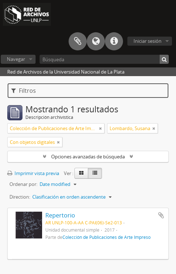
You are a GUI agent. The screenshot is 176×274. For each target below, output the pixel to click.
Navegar (16, 59)
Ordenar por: (23, 184)
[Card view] (81, 173)
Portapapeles (78, 41)
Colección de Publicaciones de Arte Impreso (106, 237)
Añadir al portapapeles (161, 215)
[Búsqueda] (104, 59)
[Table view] (95, 173)
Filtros (23, 91)
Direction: (19, 197)
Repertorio (60, 215)
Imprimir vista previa (33, 173)
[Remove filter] (100, 128)
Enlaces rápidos (114, 41)
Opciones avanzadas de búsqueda (88, 156)
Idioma (96, 41)
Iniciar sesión (147, 41)
